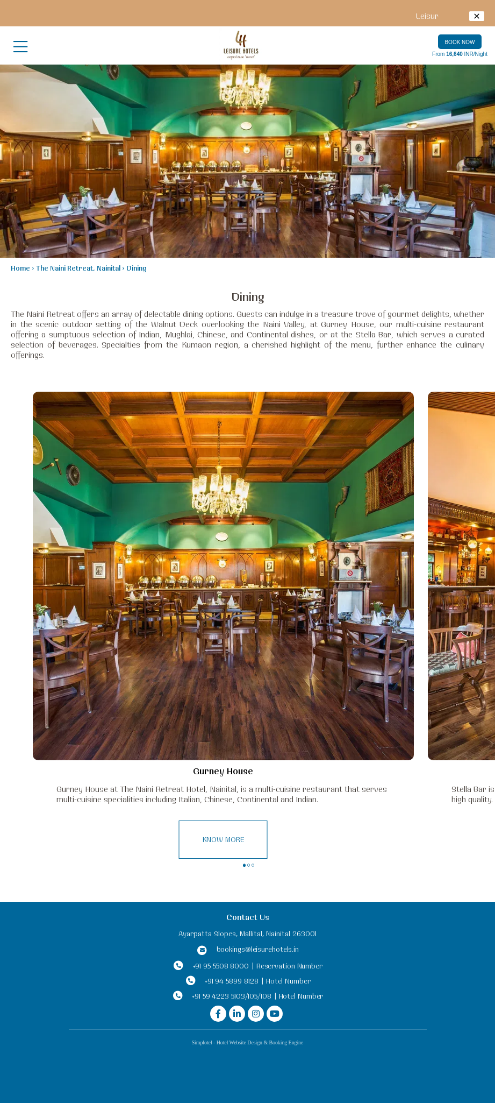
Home (20, 268)
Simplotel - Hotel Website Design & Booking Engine (248, 1042)
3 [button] (254, 866)
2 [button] (250, 866)
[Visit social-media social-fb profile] (218, 1014)
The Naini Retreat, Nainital (78, 268)
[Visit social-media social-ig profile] (256, 1014)
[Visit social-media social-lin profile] (237, 1014)
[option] (223, 628)
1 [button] (244, 865)
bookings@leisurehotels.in (258, 949)
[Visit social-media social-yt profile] (275, 1014)
